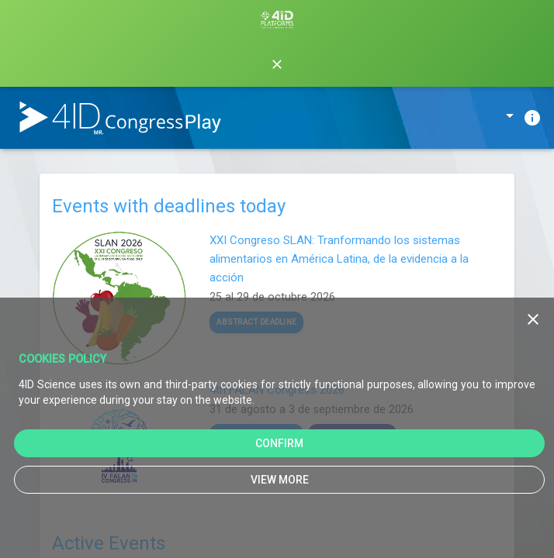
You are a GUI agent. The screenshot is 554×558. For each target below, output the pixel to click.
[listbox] (486, 119)
